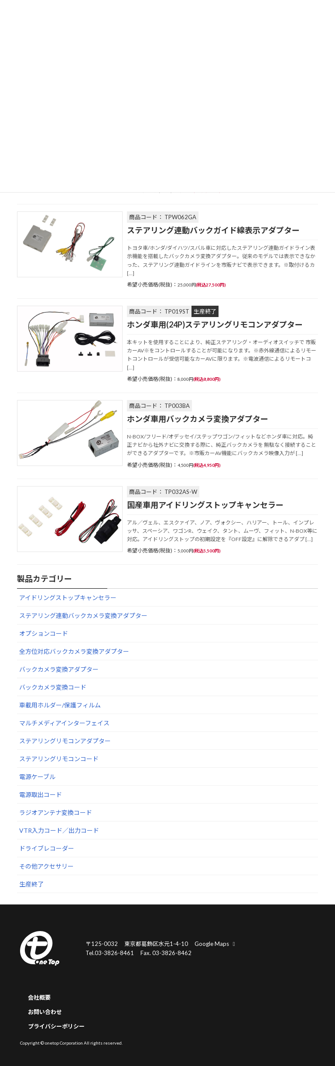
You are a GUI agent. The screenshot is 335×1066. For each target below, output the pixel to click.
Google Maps (216, 943)
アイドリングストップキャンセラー (67, 598)
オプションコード (43, 634)
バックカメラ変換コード (52, 687)
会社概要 (39, 997)
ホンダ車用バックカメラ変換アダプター (197, 419)
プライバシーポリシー (56, 1026)
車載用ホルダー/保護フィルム (60, 705)
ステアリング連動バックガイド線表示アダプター (213, 230)
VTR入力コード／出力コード (59, 831)
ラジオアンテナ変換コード (55, 813)
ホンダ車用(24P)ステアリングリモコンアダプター (215, 324)
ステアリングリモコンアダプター (65, 741)
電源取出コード (40, 795)
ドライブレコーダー (46, 848)
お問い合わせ (45, 1011)
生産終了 (31, 884)
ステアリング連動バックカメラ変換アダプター (83, 616)
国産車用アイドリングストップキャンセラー (205, 505)
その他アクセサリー (46, 866)
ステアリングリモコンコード (59, 759)
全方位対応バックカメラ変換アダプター (74, 651)
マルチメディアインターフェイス (64, 723)
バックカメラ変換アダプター (59, 669)
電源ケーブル (37, 777)
